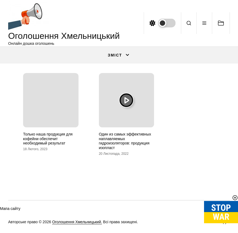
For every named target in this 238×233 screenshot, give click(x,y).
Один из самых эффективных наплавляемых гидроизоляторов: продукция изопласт (125, 141)
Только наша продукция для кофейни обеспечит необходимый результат (48, 139)
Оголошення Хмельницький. (77, 222)
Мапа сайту (10, 208)
